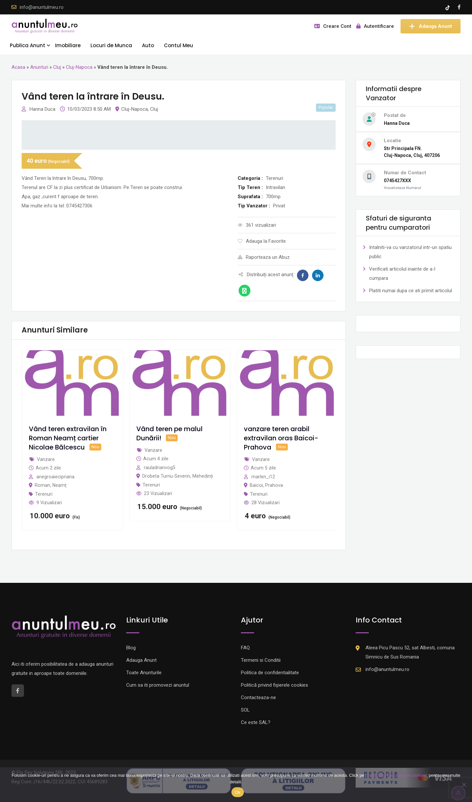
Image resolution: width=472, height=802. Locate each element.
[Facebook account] (459, 7)
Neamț (59, 485)
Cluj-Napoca (79, 67)
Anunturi (39, 67)
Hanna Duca (43, 109)
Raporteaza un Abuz (264, 257)
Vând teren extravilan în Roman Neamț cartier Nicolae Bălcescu (68, 438)
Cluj (57, 67)
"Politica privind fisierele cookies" (396, 775)
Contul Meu (178, 45)
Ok (237, 792)
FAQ (245, 648)
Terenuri (43, 494)
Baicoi (256, 485)
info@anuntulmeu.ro (42, 7)
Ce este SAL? (255, 722)
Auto (148, 45)
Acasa (18, 67)
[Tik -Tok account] (448, 7)
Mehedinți (202, 476)
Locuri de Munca (111, 45)
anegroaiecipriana (55, 476)
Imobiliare (68, 45)
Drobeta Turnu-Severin (166, 476)
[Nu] (464, 784)
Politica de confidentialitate (270, 673)
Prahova (274, 485)
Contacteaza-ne (258, 697)
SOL (245, 710)
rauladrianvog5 (159, 467)
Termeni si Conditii (261, 660)
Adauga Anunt (430, 26)
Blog (131, 648)
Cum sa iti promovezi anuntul (157, 685)
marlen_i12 (263, 476)
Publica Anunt (27, 45)
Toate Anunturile (144, 673)
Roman (42, 485)
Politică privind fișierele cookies (274, 685)
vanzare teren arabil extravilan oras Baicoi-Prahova (281, 438)
